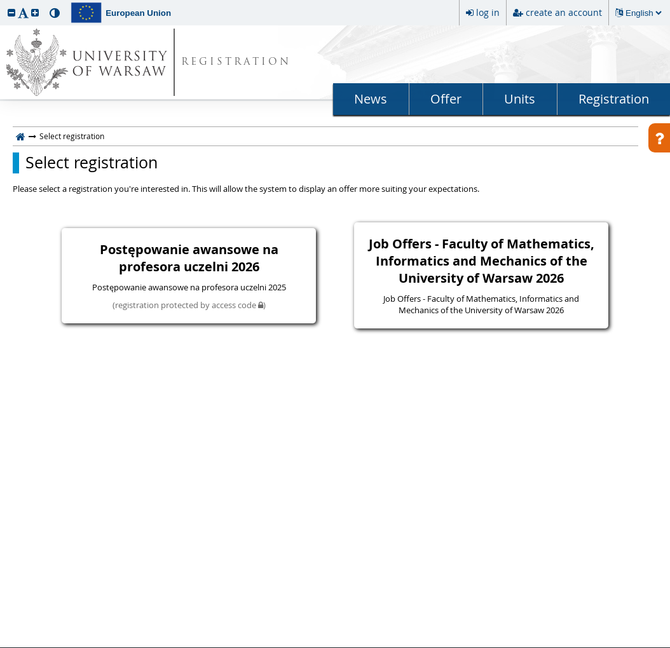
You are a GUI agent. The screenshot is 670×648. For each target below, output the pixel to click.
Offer (445, 98)
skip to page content (3, 3)
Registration (613, 98)
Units (519, 98)
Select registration (91, 162)
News (370, 98)
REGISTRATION (236, 62)
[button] (11, 12)
